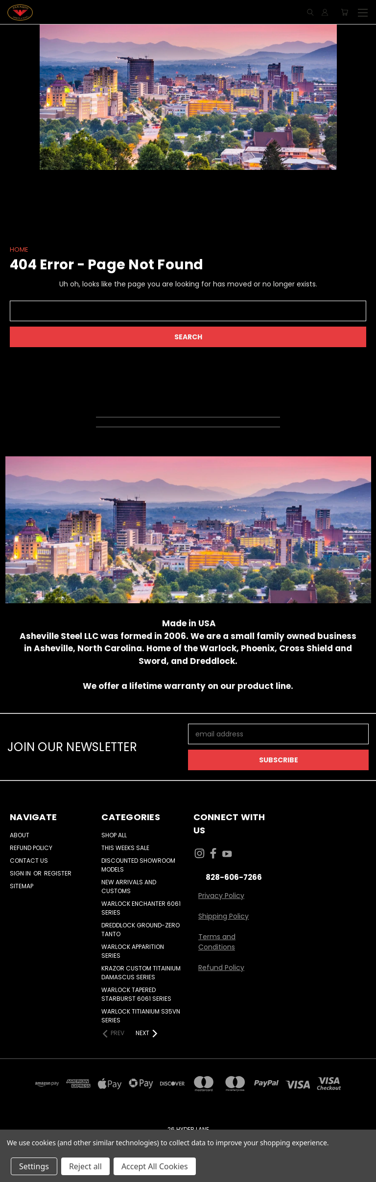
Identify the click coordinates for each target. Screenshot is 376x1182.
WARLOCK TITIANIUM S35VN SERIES (140, 1015)
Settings (34, 1166)
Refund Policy (31, 848)
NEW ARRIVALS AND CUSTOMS (128, 886)
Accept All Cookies (154, 1166)
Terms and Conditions (216, 942)
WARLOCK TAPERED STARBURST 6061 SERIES (136, 994)
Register (57, 873)
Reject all (85, 1166)
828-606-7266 (234, 877)
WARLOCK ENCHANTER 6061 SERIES (141, 908)
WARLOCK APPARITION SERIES (132, 951)
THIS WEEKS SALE (125, 848)
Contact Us (29, 860)
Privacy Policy (221, 895)
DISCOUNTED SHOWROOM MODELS (138, 865)
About (19, 835)
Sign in (21, 873)
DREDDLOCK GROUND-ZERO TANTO (140, 929)
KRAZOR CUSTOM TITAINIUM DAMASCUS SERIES (141, 972)
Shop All (114, 835)
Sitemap (21, 886)
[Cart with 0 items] (344, 12)
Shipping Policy (223, 916)
